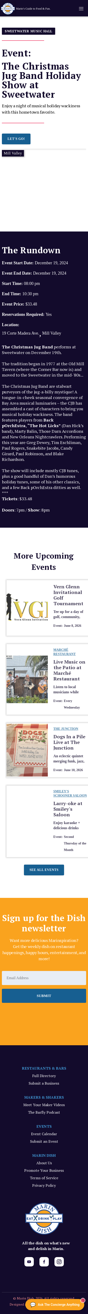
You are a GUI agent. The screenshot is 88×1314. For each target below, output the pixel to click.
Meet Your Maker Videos (44, 1104)
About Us (44, 1163)
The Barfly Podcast (44, 1112)
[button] (81, 9)
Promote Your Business (44, 1170)
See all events (44, 870)
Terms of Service (44, 1178)
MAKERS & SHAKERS (44, 1097)
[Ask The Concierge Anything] (54, 1304)
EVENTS (44, 1126)
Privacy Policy (44, 1185)
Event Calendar (44, 1133)
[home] (33, 9)
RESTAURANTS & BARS (44, 1068)
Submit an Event (44, 1141)
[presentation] (37, 1016)
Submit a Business (44, 1083)
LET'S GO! (16, 139)
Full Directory (44, 1075)
